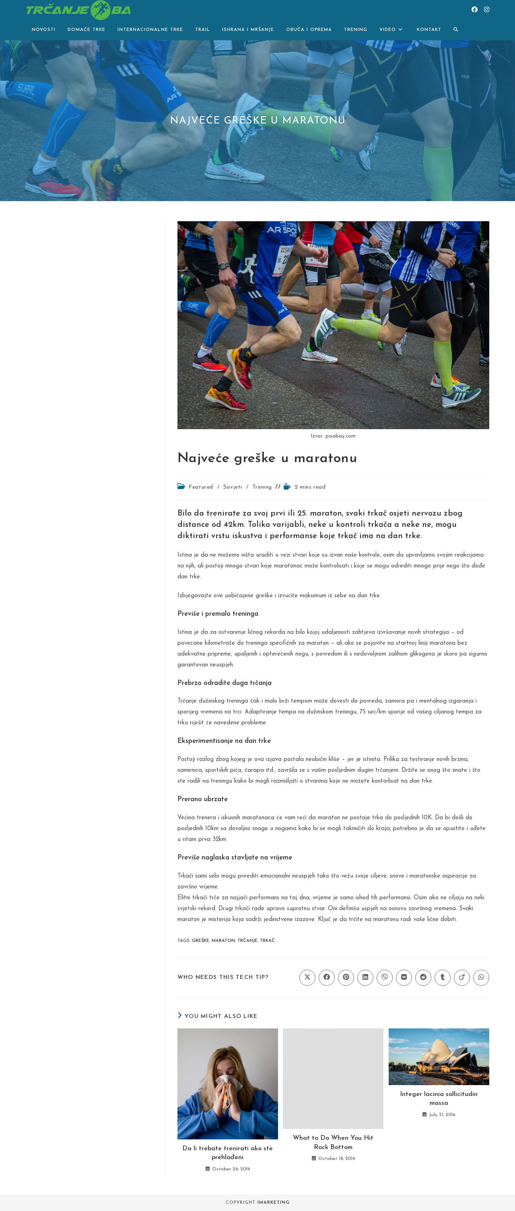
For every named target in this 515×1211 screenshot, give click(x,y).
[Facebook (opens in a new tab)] (474, 9)
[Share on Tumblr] (443, 978)
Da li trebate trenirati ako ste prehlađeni (227, 1153)
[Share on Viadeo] (462, 978)
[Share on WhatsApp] (481, 978)
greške (200, 941)
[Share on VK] (404, 978)
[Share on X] (307, 978)
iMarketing (274, 1203)
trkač (267, 941)
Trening (262, 487)
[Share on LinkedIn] (365, 978)
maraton (223, 941)
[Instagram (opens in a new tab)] (486, 9)
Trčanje (247, 941)
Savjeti (232, 487)
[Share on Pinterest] (346, 978)
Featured (201, 487)
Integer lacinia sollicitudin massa (439, 1098)
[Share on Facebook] (327, 978)
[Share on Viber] (385, 978)
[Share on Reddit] (423, 978)
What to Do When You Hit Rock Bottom (333, 1142)
